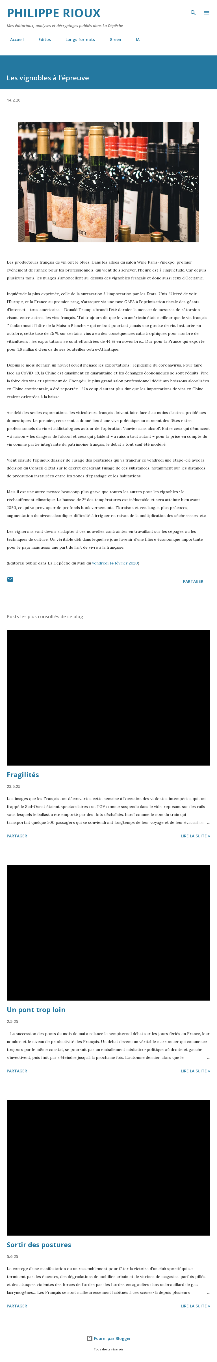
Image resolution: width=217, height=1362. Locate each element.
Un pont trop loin (36, 1009)
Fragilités (23, 774)
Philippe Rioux (54, 13)
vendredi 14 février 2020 (115, 563)
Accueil (13, 39)
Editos (41, 39)
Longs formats (77, 39)
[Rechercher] (193, 10)
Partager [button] (193, 581)
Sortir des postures (39, 1244)
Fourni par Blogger (108, 1338)
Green (112, 39)
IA (134, 39)
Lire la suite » (195, 836)
